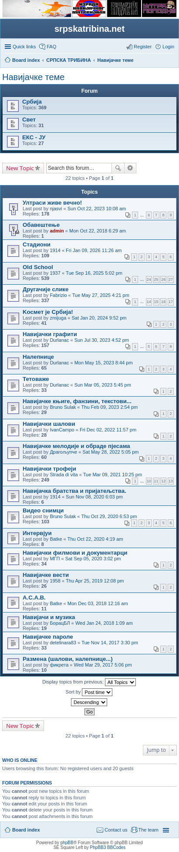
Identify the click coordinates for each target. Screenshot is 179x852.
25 (156, 279)
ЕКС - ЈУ (33, 137)
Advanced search (130, 168)
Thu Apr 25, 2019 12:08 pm (95, 580)
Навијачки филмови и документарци (75, 552)
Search (118, 168)
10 (149, 481)
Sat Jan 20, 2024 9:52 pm (99, 317)
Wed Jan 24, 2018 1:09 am (104, 623)
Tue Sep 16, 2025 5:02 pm (94, 273)
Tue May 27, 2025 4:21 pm (100, 295)
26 (163, 279)
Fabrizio (58, 295)
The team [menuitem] (148, 829)
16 (163, 302)
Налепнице (38, 357)
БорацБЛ (60, 623)
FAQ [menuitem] (51, 46)
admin (57, 230)
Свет (29, 119)
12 (163, 481)
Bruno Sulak (63, 407)
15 (156, 302)
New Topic (20, 168)
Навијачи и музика (49, 617)
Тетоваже (36, 379)
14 (149, 302)
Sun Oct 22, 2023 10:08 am (97, 208)
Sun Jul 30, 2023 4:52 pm (101, 340)
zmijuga (58, 317)
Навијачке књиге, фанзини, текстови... (77, 401)
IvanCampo (62, 429)
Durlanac (59, 340)
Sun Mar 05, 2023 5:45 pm (102, 384)
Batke (56, 539)
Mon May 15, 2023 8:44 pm (103, 362)
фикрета (59, 664)
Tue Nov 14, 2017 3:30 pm (109, 642)
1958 (55, 580)
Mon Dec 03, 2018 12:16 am (98, 603)
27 (171, 279)
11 (156, 481)
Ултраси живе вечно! (52, 202)
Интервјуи (37, 533)
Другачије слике (45, 289)
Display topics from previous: (89, 682)
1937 (55, 273)
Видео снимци (43, 510)
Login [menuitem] (168, 46)
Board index (26, 829)
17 (171, 302)
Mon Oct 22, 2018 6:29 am (97, 230)
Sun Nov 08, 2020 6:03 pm (94, 496)
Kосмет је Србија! (48, 312)
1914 (55, 250)
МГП (55, 558)
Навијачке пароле (48, 636)
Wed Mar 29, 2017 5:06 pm (103, 664)
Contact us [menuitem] (116, 829)
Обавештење (41, 225)
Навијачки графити (50, 334)
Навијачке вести (46, 575)
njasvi (56, 208)
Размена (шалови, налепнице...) (68, 659)
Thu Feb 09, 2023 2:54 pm (109, 407)
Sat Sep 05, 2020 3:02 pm (93, 558)
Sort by (89, 692)
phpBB (67, 842)
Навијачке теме (33, 77)
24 (149, 279)
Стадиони (37, 244)
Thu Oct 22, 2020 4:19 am (95, 539)
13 (171, 481)
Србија (32, 101)
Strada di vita (64, 474)
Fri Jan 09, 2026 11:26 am (94, 250)
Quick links (24, 46)
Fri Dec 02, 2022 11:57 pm (108, 429)
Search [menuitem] (170, 60)
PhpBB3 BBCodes (108, 847)
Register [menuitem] (143, 46)
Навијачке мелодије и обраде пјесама (76, 446)
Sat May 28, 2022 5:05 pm (110, 452)
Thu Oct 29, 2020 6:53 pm (109, 516)
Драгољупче (63, 452)
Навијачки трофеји (49, 468)
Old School (38, 267)
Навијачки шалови (49, 424)
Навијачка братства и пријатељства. (74, 491)
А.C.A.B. (34, 597)
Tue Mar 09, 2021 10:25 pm (112, 474)
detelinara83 (63, 642)
